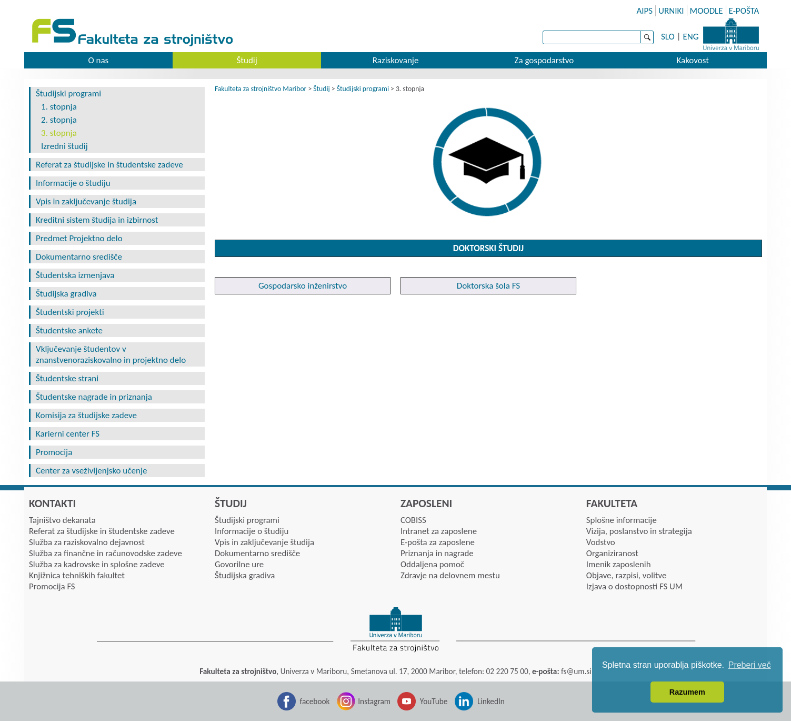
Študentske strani (67, 378)
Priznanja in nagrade (437, 553)
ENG (690, 36)
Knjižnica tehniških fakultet (77, 575)
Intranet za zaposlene (438, 531)
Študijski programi (68, 93)
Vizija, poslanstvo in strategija (639, 531)
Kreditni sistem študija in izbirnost (97, 219)
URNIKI (671, 10)
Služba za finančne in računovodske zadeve (105, 553)
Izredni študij (64, 146)
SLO (668, 36)
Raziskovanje (396, 60)
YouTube (434, 701)
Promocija (54, 452)
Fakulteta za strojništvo (133, 32)
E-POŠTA (744, 10)
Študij (246, 60)
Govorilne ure (239, 564)
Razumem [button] (687, 692)
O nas (98, 60)
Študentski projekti (70, 312)
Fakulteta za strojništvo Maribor (260, 88)
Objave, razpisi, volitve (626, 575)
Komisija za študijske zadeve (86, 415)
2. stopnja (59, 119)
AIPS (644, 10)
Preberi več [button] (749, 664)
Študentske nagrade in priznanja (94, 396)
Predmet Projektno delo (79, 238)
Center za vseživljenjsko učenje (91, 470)
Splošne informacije (621, 520)
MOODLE (706, 10)
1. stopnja (59, 106)
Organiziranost (612, 553)
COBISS (413, 520)
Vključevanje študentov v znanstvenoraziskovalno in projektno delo (111, 354)
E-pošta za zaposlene (437, 542)
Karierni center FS (67, 433)
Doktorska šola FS (488, 285)
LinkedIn (491, 701)
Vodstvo (600, 542)
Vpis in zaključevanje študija (86, 201)
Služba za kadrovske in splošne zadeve (97, 564)
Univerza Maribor (731, 34)
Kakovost (692, 60)
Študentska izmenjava (75, 275)
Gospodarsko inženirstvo (302, 285)
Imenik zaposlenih (618, 564)
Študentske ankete (69, 330)
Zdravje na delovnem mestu (450, 575)
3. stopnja (59, 133)
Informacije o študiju (73, 183)
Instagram (374, 701)
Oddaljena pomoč (432, 564)
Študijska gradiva (66, 293)
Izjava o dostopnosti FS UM (634, 586)
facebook (315, 701)
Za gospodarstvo (544, 60)
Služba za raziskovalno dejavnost (87, 542)
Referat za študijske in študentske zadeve (109, 164)
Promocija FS (52, 586)
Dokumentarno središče (79, 256)
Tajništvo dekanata (62, 520)
